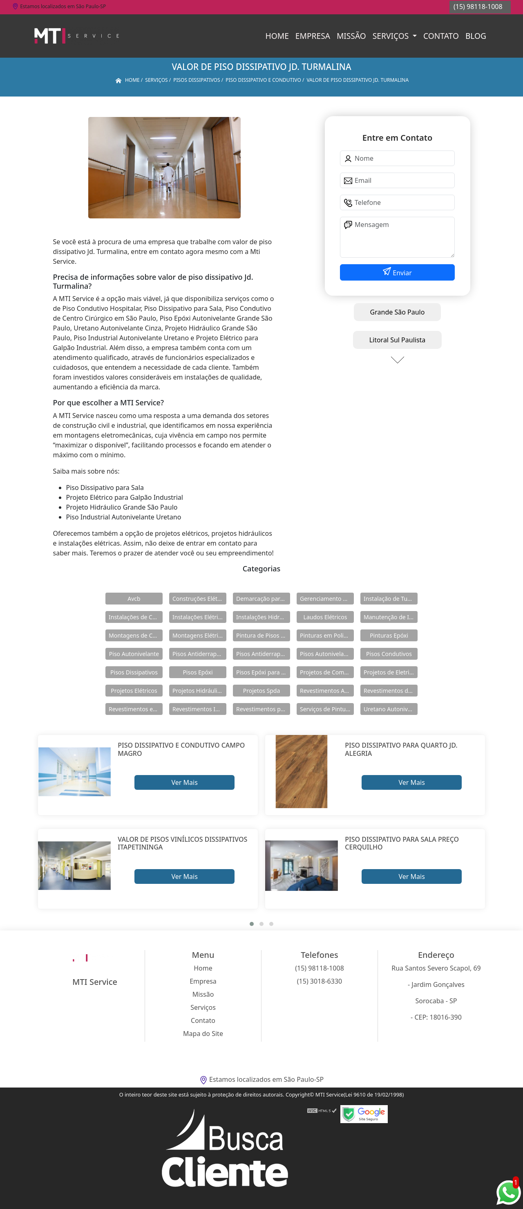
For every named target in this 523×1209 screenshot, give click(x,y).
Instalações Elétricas (199, 617)
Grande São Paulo (397, 312)
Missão (351, 35)
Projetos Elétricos (134, 690)
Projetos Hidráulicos (199, 690)
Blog (475, 35)
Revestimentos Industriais (199, 709)
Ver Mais (184, 782)
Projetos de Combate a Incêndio (327, 672)
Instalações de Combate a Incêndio (136, 617)
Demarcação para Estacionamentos (263, 598)
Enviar (401, 272)
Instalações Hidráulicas (263, 617)
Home (277, 35)
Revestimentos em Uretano (136, 709)
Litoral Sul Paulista (397, 339)
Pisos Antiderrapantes (263, 654)
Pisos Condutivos (389, 654)
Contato (441, 35)
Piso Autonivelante (134, 654)
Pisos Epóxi (197, 672)
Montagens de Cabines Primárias (136, 635)
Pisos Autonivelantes (327, 654)
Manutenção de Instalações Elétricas (391, 617)
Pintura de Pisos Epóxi (263, 635)
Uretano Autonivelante (391, 709)
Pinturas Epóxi (389, 635)
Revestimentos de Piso (391, 690)
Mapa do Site (203, 1033)
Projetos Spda (261, 690)
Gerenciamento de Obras (327, 598)
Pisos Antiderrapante (199, 654)
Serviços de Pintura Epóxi (327, 709)
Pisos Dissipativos (134, 672)
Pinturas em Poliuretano (327, 635)
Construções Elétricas (199, 598)
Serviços (392, 35)
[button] (252, 924)
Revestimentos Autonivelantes (327, 690)
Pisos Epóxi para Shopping (263, 672)
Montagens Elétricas (199, 635)
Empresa (312, 35)
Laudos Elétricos (325, 617)
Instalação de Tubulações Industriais (391, 598)
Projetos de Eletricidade (391, 672)
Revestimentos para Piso (263, 709)
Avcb (133, 598)
